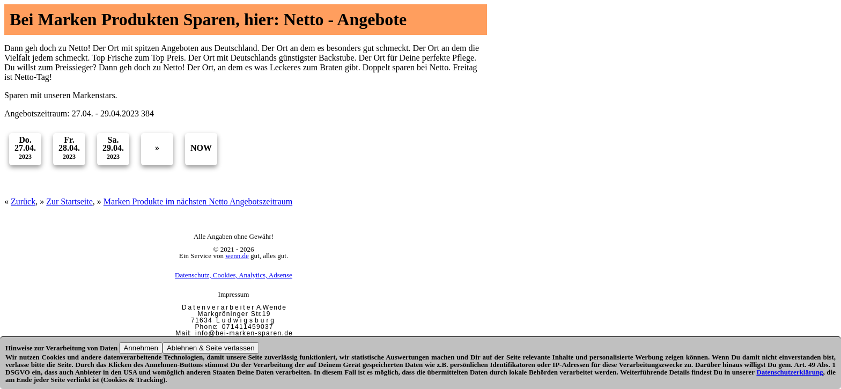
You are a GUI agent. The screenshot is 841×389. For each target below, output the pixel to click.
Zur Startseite (69, 201)
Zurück (23, 201)
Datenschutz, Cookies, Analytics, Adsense (233, 275)
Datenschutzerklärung (789, 372)
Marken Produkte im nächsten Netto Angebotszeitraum (198, 201)
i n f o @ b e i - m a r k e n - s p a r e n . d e (243, 333)
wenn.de (237, 256)
